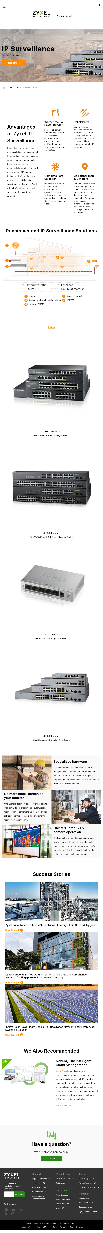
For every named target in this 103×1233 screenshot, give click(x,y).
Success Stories (85, 1210)
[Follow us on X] (6, 1217)
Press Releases (62, 1197)
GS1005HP (50, 634)
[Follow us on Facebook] (6, 1213)
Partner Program (85, 1186)
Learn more (61, 1108)
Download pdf (12, 933)
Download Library (39, 1190)
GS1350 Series (50, 736)
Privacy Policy (59, 1230)
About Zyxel (84, 1201)
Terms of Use (43, 1230)
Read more (13, 63)
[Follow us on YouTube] (13, 1213)
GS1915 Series (50, 431)
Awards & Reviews (63, 1201)
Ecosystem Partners (87, 1190)
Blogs (58, 1210)
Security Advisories (40, 1195)
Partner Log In (84, 1181)
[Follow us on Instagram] (12, 1217)
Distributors (60, 1186)
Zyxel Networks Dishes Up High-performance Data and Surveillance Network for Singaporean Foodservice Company (48, 979)
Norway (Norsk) (64, 16)
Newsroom (61, 1192)
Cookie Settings (76, 1230)
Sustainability (84, 1205)
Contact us (51, 1161)
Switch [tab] (51, 327)
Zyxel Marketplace (63, 1181)
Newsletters (60, 1205)
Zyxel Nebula (62, 1073)
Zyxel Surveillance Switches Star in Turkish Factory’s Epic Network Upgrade (48, 927)
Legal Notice (27, 1230)
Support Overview (39, 1181)
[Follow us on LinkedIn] (20, 1213)
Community (36, 1186)
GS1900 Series (50, 533)
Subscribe (19, 1197)
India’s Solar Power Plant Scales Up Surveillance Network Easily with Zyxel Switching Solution (49, 1031)
